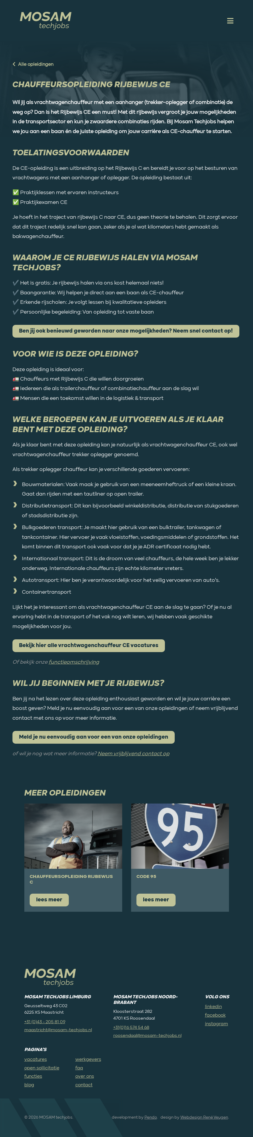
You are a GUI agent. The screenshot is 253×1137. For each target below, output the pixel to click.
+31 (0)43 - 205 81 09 (44, 1022)
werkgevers (88, 1059)
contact (84, 1085)
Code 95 (146, 876)
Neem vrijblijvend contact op (133, 753)
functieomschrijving (74, 662)
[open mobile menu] (229, 20)
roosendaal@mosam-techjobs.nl (147, 1035)
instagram (216, 1024)
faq (79, 1068)
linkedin (213, 1007)
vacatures (35, 1059)
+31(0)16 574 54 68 (131, 1027)
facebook (215, 1015)
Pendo (150, 1117)
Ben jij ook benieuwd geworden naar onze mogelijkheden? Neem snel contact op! (126, 331)
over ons (84, 1076)
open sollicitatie (41, 1068)
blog (29, 1085)
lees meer (49, 900)
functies (33, 1076)
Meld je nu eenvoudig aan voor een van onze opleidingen (93, 737)
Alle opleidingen (32, 64)
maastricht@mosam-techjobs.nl (58, 1030)
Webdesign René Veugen (204, 1117)
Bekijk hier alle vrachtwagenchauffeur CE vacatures (88, 645)
